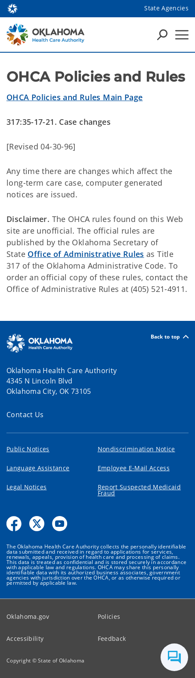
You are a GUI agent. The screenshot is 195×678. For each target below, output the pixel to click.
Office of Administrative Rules (86, 254)
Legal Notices (26, 487)
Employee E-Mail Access (134, 468)
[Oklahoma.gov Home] (12, 8)
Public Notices (28, 449)
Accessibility (24, 638)
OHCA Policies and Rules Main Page (74, 97)
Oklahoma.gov (27, 616)
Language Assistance (37, 468)
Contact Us (25, 414)
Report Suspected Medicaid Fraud (139, 490)
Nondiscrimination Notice (136, 449)
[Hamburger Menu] (182, 34)
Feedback (112, 638)
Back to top (170, 336)
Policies (109, 616)
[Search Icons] (162, 34)
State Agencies (166, 8)
